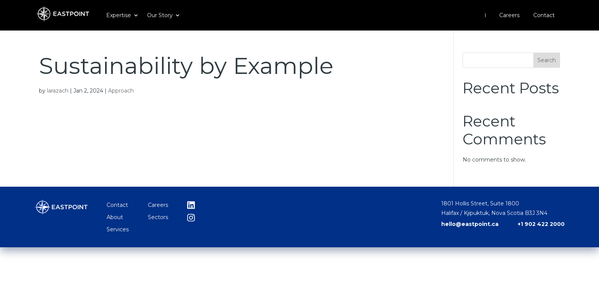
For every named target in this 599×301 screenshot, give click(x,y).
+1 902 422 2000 (541, 224)
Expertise (118, 16)
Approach (121, 90)
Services (118, 229)
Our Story (160, 16)
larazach (57, 90)
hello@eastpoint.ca (470, 224)
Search (546, 60)
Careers (509, 16)
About (115, 217)
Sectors (158, 217)
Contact (544, 16)
